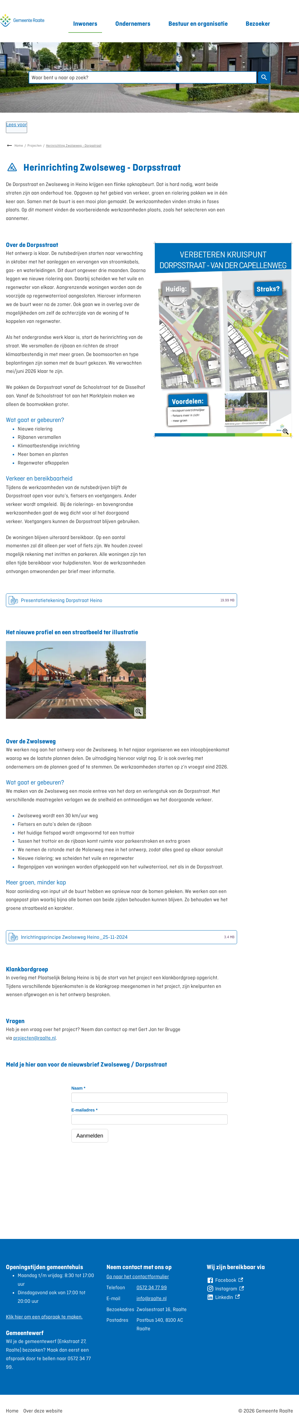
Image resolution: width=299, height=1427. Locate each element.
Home (18, 145)
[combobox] (142, 77)
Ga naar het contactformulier (137, 1276)
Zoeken (263, 77)
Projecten (34, 145)
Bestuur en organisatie (198, 23)
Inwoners (85, 23)
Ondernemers (132, 23)
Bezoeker (258, 23)
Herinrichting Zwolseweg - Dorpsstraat (73, 145)
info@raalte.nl (152, 1298)
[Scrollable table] (147, 1302)
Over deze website (43, 1411)
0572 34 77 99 (152, 1287)
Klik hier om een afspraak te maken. (44, 1317)
